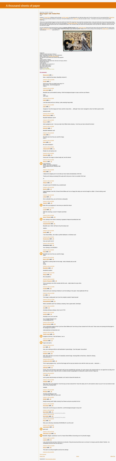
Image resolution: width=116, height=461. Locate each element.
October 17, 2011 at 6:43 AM (48, 403)
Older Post (113, 456)
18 (51, 203)
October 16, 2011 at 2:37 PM (48, 332)
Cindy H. (45, 203)
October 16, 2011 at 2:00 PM (48, 312)
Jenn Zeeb (45, 90)
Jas (44, 307)
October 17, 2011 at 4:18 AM (48, 379)
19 (50, 209)
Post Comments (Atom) (51, 459)
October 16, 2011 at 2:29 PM (48, 322)
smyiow (45, 314)
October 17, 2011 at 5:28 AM (48, 397)
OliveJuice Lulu (47, 433)
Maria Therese (46, 115)
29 (56, 281)
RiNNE (44, 399)
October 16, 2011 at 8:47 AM (48, 243)
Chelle (44, 232)
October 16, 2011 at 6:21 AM (48, 194)
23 (53, 238)
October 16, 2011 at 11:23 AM (48, 293)
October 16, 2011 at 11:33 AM (48, 299)
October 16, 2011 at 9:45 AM (48, 249)
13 (51, 161)
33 (49, 307)
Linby (44, 134)
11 (54, 148)
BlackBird (45, 268)
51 (55, 433)
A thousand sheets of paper (23, 5)
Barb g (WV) (46, 259)
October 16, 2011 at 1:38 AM (48, 104)
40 (56, 361)
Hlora (44, 142)
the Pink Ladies (65, 17)
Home (77, 456)
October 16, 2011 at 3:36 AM (48, 140)
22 (50, 232)
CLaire (44, 81)
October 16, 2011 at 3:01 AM (48, 132)
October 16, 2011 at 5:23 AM (48, 180)
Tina (44, 375)
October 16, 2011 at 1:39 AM (48, 113)
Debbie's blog (105, 28)
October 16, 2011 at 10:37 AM (48, 266)
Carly (44, 106)
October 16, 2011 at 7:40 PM (48, 359)
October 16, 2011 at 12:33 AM (48, 79)
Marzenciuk (46, 75)
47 (52, 412)
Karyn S (45, 121)
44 (51, 391)
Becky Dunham (47, 324)
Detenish (45, 128)
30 (50, 288)
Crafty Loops (46, 334)
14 (50, 171)
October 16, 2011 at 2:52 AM (48, 126)
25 (50, 251)
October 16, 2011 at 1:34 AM (48, 98)
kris (44, 295)
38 (49, 347)
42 (49, 375)
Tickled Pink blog (46, 28)
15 (51, 182)
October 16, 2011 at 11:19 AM (48, 286)
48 (52, 416)
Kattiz (44, 100)
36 (53, 334)
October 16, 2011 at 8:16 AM (48, 230)
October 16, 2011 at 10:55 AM (48, 279)
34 (51, 314)
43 (51, 381)
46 (52, 405)
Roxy (44, 420)
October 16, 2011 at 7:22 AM (48, 207)
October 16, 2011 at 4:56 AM (48, 146)
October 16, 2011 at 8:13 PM (48, 365)
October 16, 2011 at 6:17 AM (48, 187)
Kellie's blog (75, 18)
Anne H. (45, 161)
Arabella (45, 381)
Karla (44, 251)
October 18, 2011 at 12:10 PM (48, 445)
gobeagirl (45, 367)
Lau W (44, 209)
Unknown (45, 340)
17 (50, 196)
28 (50, 274)
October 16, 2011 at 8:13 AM (48, 221)
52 (51, 439)
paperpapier (46, 427)
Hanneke (45, 155)
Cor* (44, 347)
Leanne (45, 439)
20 (54, 217)
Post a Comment (43, 454)
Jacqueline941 (46, 223)
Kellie (44, 171)
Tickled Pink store (82, 27)
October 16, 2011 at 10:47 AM (48, 272)
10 (50, 142)
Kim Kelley (45, 405)
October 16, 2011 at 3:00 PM (48, 338)
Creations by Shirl (47, 361)
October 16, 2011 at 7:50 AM (48, 215)
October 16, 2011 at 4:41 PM (48, 345)
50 (53, 427)
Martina (45, 189)
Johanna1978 (46, 148)
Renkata (45, 391)
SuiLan (45, 447)
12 (51, 155)
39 (51, 353)
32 (54, 301)
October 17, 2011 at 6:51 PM (48, 431)
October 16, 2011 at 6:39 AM (48, 201)
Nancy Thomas (47, 217)
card (46, 69)
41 (52, 367)
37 (52, 340)
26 (53, 259)
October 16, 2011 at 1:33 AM (48, 88)
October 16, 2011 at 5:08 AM (48, 153)
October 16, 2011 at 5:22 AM (48, 169)
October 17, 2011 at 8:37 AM (48, 410)
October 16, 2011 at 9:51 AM (48, 257)
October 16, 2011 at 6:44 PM (48, 351)
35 (54, 324)
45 (50, 399)
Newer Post (42, 456)
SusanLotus (46, 238)
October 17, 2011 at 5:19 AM (48, 389)
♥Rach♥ (45, 182)
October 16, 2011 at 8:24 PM (48, 373)
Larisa (44, 196)
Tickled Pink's (47, 17)
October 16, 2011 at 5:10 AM (48, 159)
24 (53, 245)
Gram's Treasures (47, 281)
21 (54, 223)
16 (51, 189)
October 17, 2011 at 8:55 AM (48, 425)
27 (52, 268)
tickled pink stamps (51, 69)
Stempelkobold (47, 301)
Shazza (45, 274)
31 (49, 295)
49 (49, 420)
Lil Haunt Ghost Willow (72, 23)
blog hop (43, 69)
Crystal (45, 288)
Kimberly (45, 353)
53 (50, 447)
